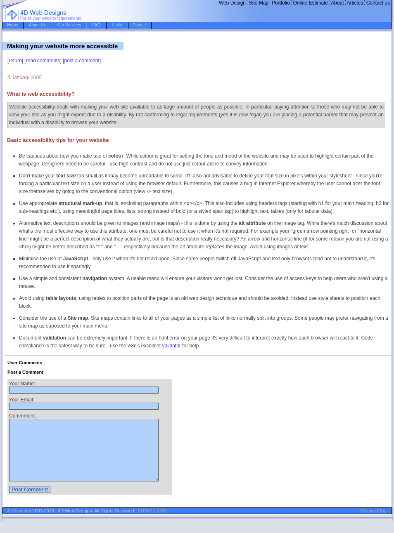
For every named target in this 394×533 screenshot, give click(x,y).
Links (117, 25)
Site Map (258, 3)
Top (383, 523)
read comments (43, 61)
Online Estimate (310, 3)
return (15, 61)
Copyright (21, 523)
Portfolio (281, 3)
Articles (355, 3)
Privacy (368, 523)
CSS (161, 523)
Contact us (378, 3)
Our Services (69, 25)
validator (171, 346)
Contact (140, 25)
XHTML (145, 523)
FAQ (96, 25)
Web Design (232, 3)
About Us (37, 25)
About (337, 3)
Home (12, 25)
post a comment (81, 61)
